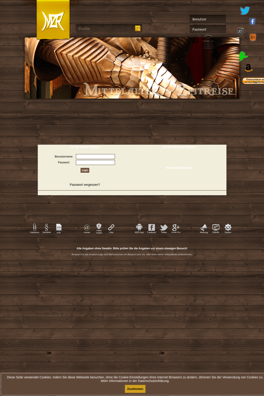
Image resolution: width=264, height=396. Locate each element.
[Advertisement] (132, 280)
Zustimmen (135, 389)
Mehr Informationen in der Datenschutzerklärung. (135, 381)
